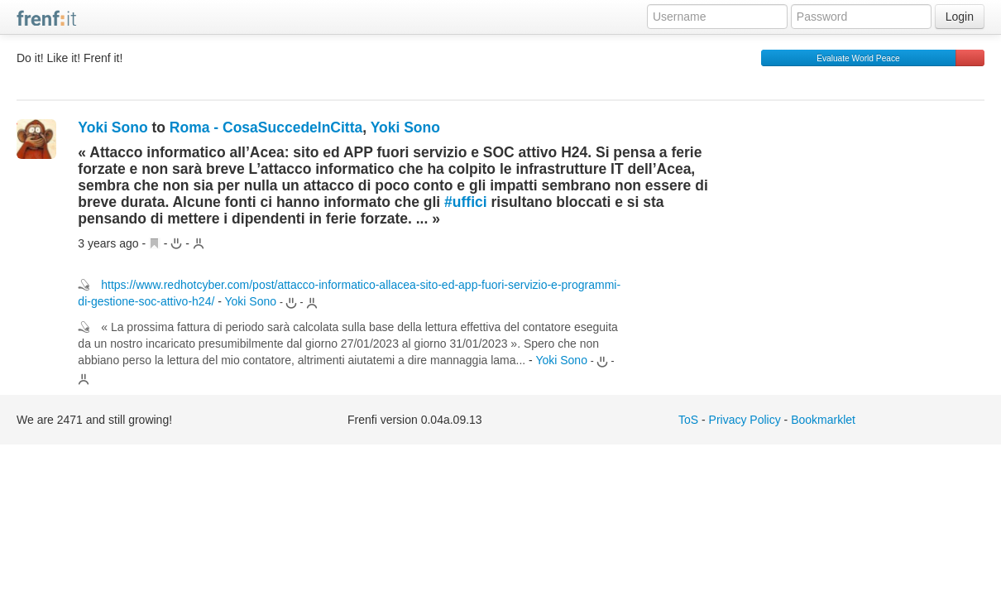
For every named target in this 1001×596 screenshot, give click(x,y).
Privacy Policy (745, 419)
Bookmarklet (823, 419)
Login (960, 16)
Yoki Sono (112, 127)
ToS (688, 419)
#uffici (465, 202)
